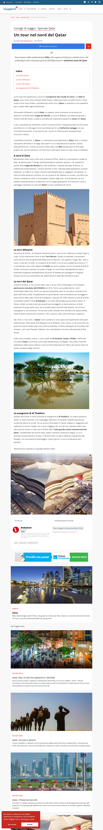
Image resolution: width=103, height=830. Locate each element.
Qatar (17, 17)
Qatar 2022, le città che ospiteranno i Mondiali (33, 677)
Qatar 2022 (23, 543)
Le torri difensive (23, 79)
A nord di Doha (22, 75)
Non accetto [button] (12, 824)
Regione (15, 608)
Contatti (36, 2)
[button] (8, 2)
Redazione (27, 2)
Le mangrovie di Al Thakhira (27, 88)
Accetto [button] (29, 824)
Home (12, 17)
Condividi (48, 46)
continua (25, 537)
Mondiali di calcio (32, 543)
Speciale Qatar (25, 17)
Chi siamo (18, 2)
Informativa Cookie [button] (27, 819)
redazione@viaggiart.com (72, 532)
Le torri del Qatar (23, 84)
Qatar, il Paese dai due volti (24, 800)
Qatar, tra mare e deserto (24, 740)
